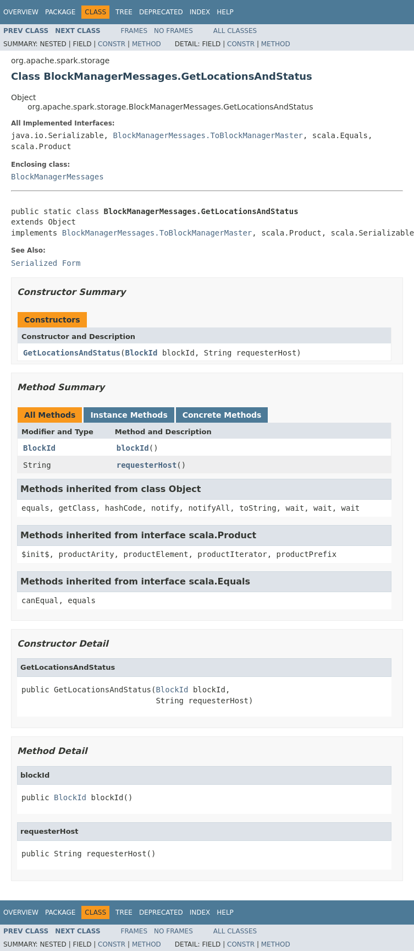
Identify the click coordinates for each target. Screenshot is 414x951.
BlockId (141, 352)
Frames (134, 31)
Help (225, 12)
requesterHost (147, 465)
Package (60, 12)
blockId (133, 448)
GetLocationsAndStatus (71, 352)
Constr (111, 44)
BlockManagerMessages (57, 176)
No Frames (173, 31)
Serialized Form (45, 263)
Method (146, 44)
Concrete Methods (222, 415)
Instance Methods (128, 415)
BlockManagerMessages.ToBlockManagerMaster (208, 135)
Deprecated (161, 12)
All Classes (235, 31)
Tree (124, 12)
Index (200, 12)
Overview (20, 12)
